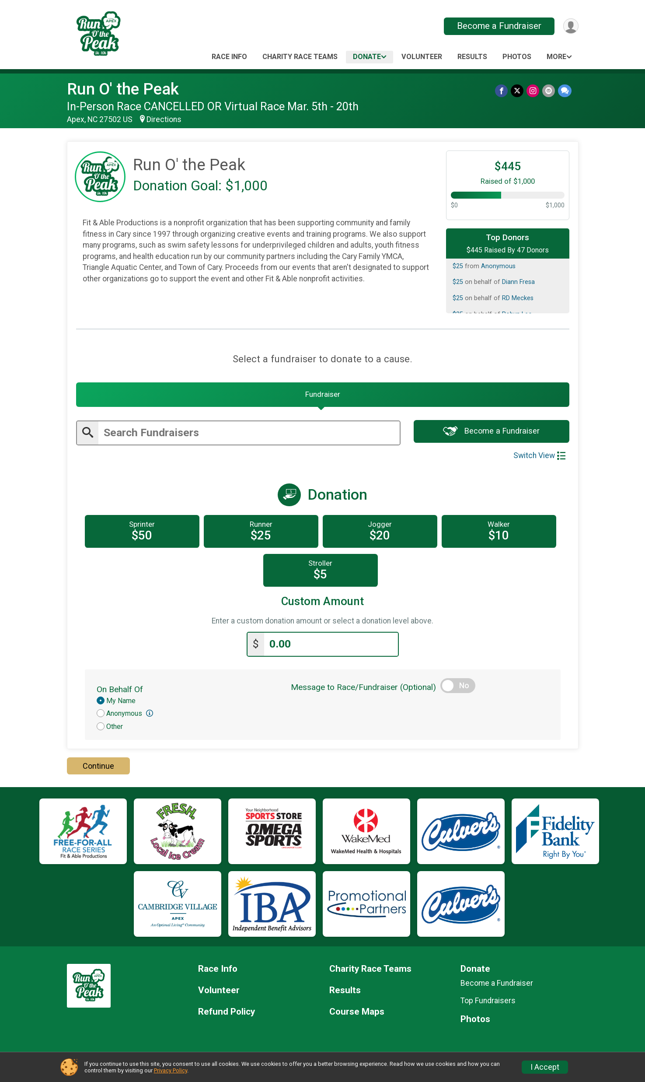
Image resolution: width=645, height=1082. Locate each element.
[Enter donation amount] (331, 646)
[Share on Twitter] (518, 90)
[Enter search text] (249, 435)
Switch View (539, 457)
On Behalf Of (120, 690)
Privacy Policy (170, 1070)
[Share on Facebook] (503, 90)
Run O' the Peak (123, 89)
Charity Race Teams (300, 57)
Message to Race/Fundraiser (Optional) (363, 688)
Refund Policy (226, 1013)
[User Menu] (570, 26)
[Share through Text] (565, 90)
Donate (367, 57)
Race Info (229, 57)
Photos (516, 57)
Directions (163, 119)
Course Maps (356, 1013)
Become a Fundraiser (498, 26)
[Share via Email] (549, 90)
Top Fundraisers (488, 1002)
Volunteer (421, 57)
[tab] (322, 396)
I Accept (544, 1067)
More (556, 57)
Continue (98, 767)
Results (472, 57)
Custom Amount (322, 603)
